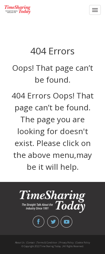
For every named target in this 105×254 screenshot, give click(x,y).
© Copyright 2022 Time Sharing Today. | (42, 246)
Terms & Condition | (48, 242)
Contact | (32, 242)
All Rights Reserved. (73, 246)
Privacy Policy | (67, 242)
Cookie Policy (83, 242)
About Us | (21, 242)
